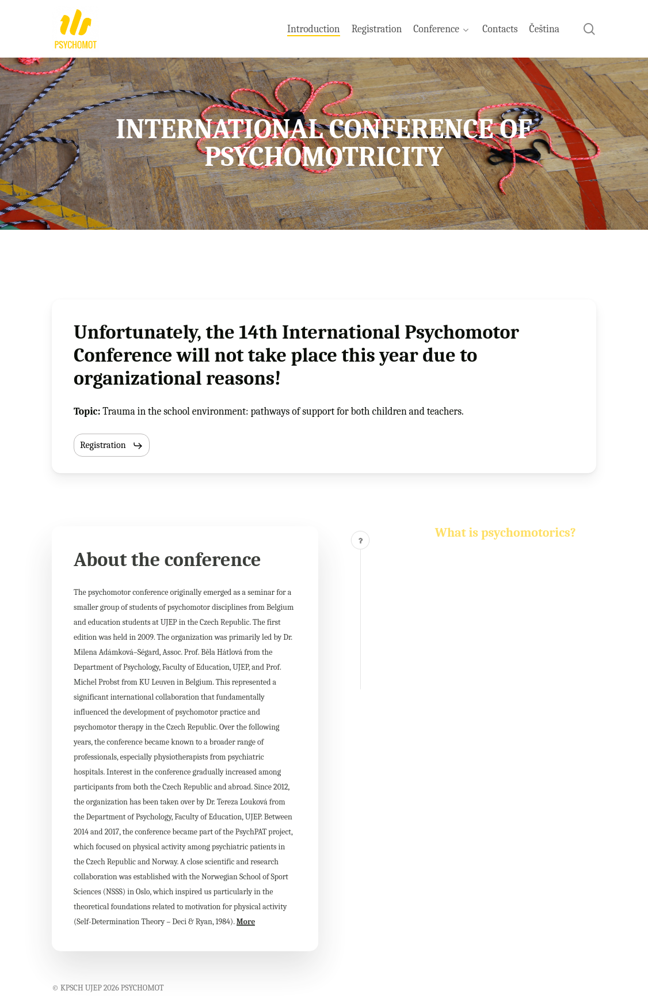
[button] (111, 445)
